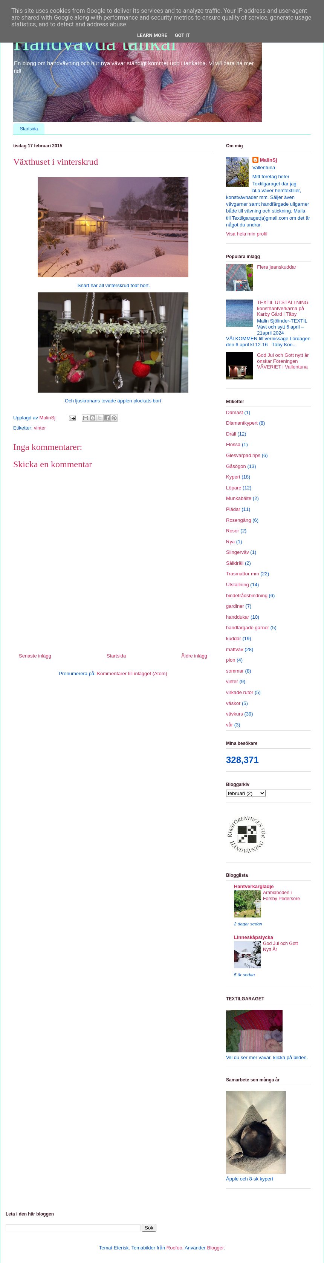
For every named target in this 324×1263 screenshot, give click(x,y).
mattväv (234, 649)
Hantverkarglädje (254, 886)
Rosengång (238, 520)
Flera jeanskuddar (276, 267)
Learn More (152, 35)
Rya (230, 541)
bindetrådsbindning (246, 595)
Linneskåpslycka (253, 937)
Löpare (233, 488)
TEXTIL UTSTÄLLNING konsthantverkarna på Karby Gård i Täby (283, 308)
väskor (233, 703)
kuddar (233, 638)
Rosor (232, 531)
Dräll (231, 434)
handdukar (237, 617)
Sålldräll (234, 563)
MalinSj (268, 160)
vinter (40, 428)
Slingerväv (237, 552)
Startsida (29, 128)
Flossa (233, 444)
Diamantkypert (242, 423)
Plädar (233, 509)
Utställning (237, 584)
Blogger (215, 1248)
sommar (235, 671)
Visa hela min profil (246, 234)
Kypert (233, 477)
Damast (234, 412)
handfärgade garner (247, 627)
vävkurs (234, 714)
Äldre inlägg (194, 656)
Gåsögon (236, 466)
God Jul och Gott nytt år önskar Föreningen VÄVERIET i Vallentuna (283, 361)
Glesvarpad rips (243, 455)
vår (229, 725)
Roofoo (174, 1248)
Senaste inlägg (35, 656)
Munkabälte (238, 498)
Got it (182, 35)
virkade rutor (239, 692)
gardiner (235, 606)
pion (230, 660)
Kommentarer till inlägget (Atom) (132, 673)
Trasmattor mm (242, 573)
